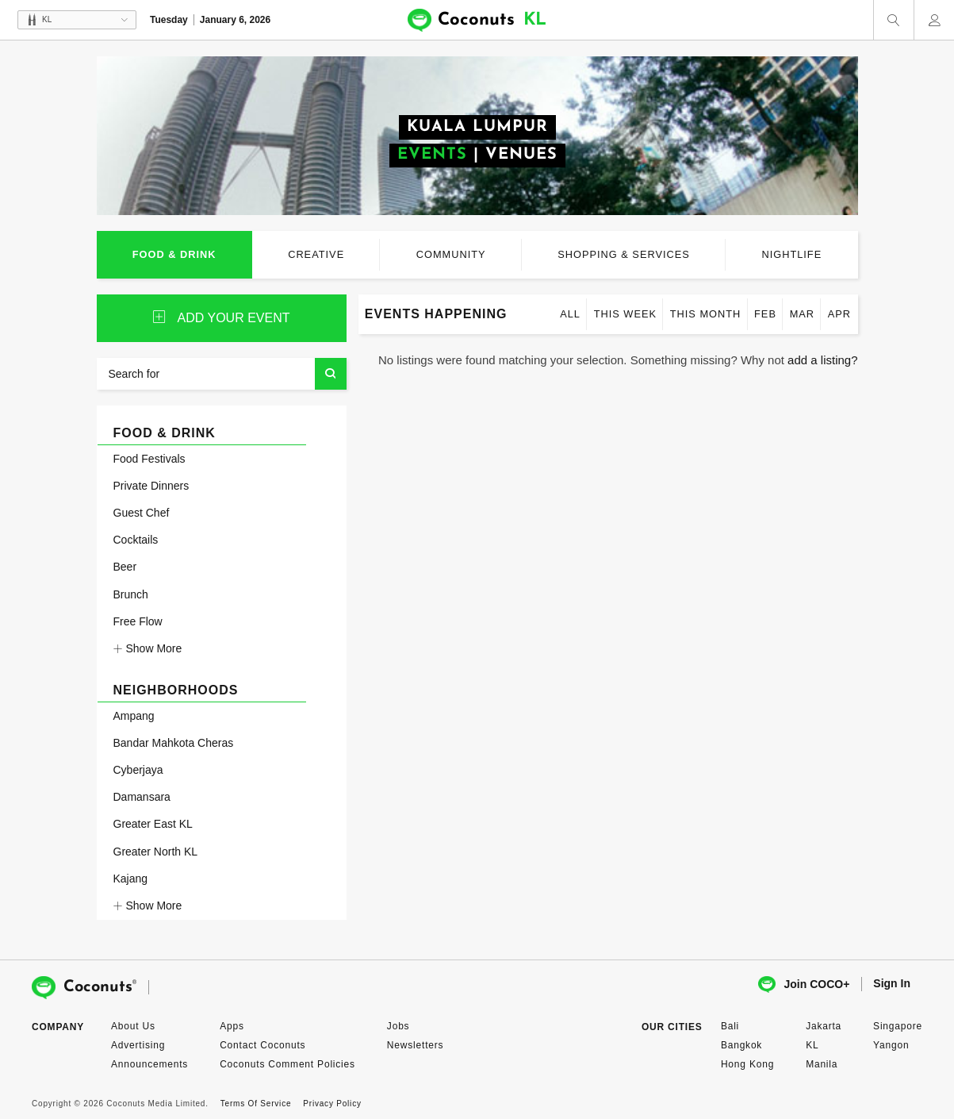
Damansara (141, 796)
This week (625, 314)
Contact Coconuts (262, 1045)
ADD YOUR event (221, 317)
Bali (730, 1026)
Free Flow (138, 621)
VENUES (521, 155)
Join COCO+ (803, 984)
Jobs (398, 1026)
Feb (765, 314)
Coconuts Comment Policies (287, 1064)
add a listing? (822, 360)
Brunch (130, 594)
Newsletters (415, 1045)
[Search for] (222, 374)
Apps (232, 1026)
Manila (821, 1064)
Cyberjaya (138, 769)
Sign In (891, 983)
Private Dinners (151, 485)
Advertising (138, 1045)
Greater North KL (155, 851)
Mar (802, 314)
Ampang (134, 715)
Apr (839, 314)
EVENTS (432, 155)
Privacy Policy (332, 1103)
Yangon (891, 1045)
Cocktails (136, 539)
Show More (147, 648)
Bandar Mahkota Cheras (173, 742)
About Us (133, 1026)
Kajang (130, 878)
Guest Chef (141, 512)
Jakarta (823, 1026)
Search (330, 373)
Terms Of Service (255, 1103)
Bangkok (741, 1045)
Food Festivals (149, 458)
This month (705, 314)
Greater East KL (153, 823)
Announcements (149, 1064)
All (570, 314)
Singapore (897, 1026)
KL (812, 1045)
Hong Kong (747, 1064)
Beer (125, 566)
